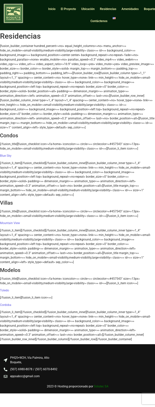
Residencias (108, 9)
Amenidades (130, 9)
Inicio (51, 9)
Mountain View (10, 223)
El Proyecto (68, 9)
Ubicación (88, 9)
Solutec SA (101, 386)
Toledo (4, 290)
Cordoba (5, 305)
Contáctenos (98, 21)
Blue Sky (5, 155)
